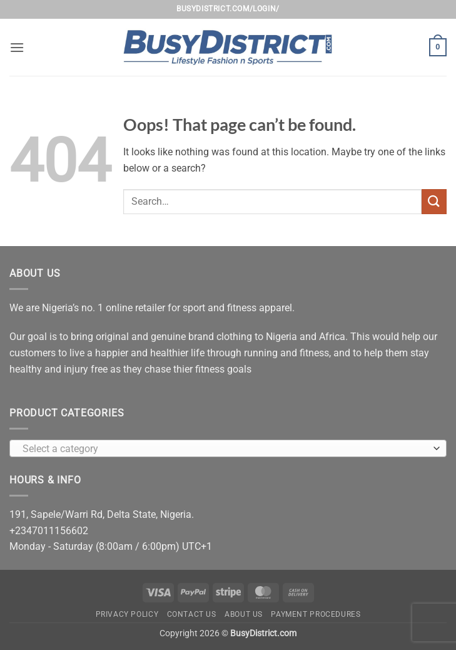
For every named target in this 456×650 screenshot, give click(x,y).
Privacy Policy (127, 614)
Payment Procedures (315, 614)
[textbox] (225, 449)
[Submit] (434, 201)
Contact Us (191, 614)
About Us (244, 614)
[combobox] (228, 448)
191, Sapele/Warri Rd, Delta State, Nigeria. (101, 514)
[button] (16, 47)
